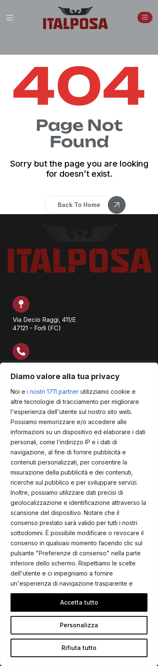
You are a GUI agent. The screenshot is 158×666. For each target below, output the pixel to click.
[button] (145, 17)
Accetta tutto (79, 602)
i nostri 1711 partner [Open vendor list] (53, 391)
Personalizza (79, 625)
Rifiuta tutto (79, 647)
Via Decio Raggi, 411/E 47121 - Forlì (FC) (44, 324)
